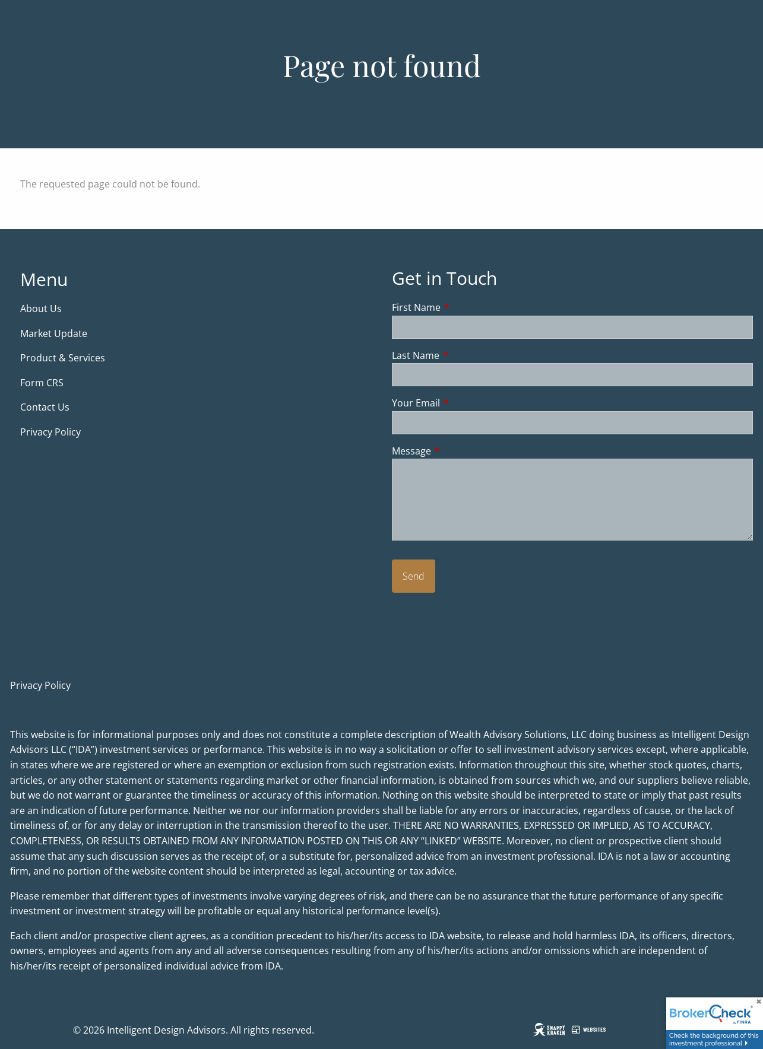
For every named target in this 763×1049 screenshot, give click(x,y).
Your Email (464, 402)
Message (459, 450)
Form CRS (43, 382)
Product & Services (62, 357)
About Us (41, 308)
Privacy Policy (50, 431)
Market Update (55, 333)
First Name (464, 307)
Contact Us (44, 407)
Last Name (463, 355)
